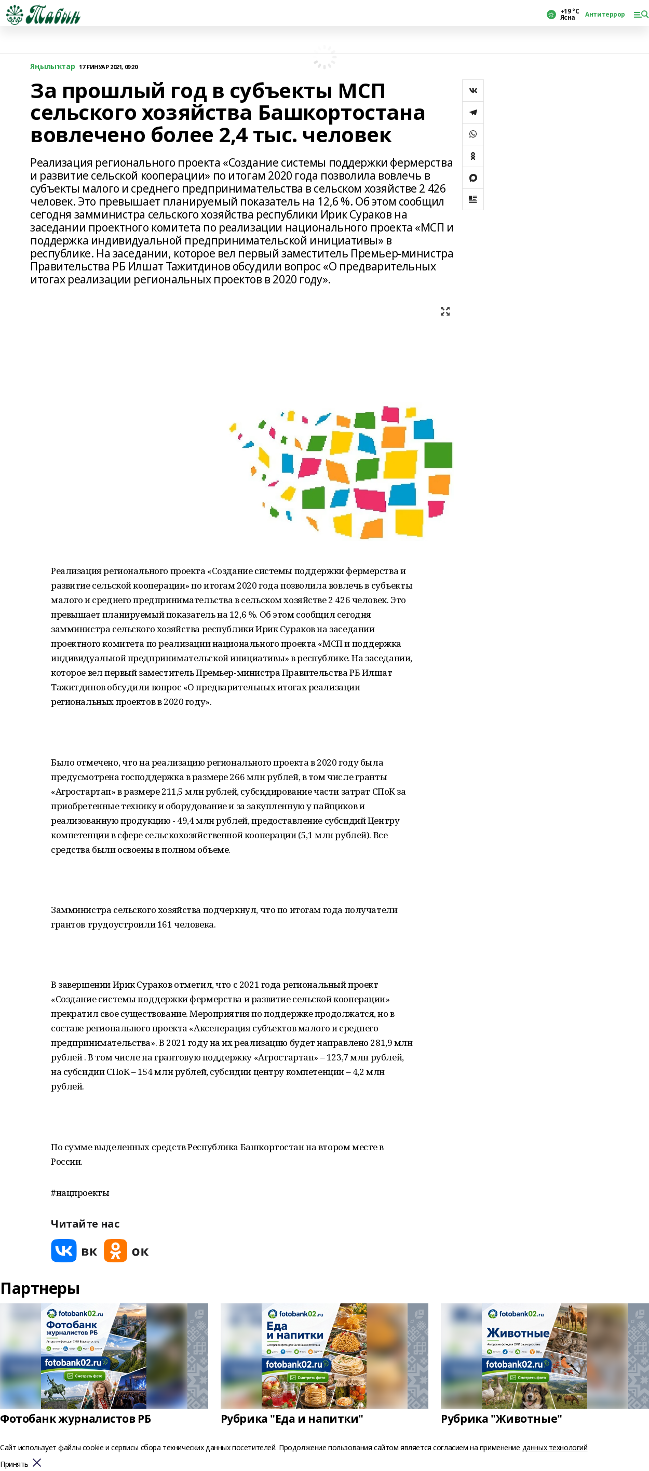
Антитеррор (605, 14)
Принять (14, 1464)
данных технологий (555, 1447)
